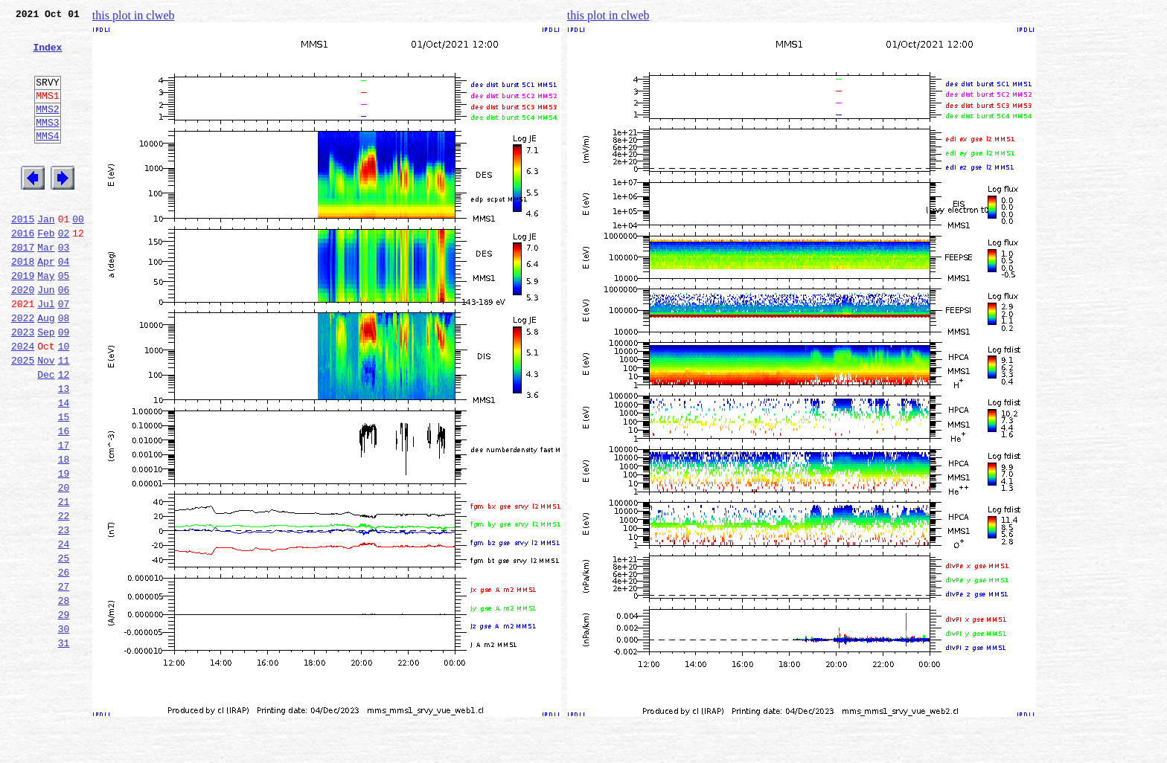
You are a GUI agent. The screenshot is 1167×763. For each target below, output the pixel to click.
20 (64, 565)
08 (64, 369)
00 (78, 254)
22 (64, 598)
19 (64, 549)
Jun (45, 336)
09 (64, 385)
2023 (22, 385)
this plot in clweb (133, 15)
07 (64, 352)
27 (64, 679)
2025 (22, 418)
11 (64, 418)
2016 (22, 270)
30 (64, 728)
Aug (45, 369)
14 (64, 467)
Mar (45, 287)
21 (64, 581)
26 (64, 663)
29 (64, 712)
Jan (45, 254)
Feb (45, 270)
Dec (45, 434)
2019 (22, 319)
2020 (22, 336)
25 (64, 647)
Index (47, 55)
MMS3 (47, 144)
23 (64, 614)
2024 (22, 401)
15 (64, 483)
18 (64, 532)
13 (64, 450)
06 (64, 336)
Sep (45, 385)
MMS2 (47, 128)
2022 (22, 369)
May (45, 319)
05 (64, 319)
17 (64, 516)
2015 (22, 254)
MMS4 (47, 160)
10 (64, 401)
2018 (22, 303)
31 (64, 745)
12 (64, 434)
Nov (45, 418)
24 (64, 630)
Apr (45, 303)
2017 (22, 287)
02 (64, 270)
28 (64, 696)
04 (64, 303)
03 (64, 287)
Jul (45, 352)
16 (64, 499)
